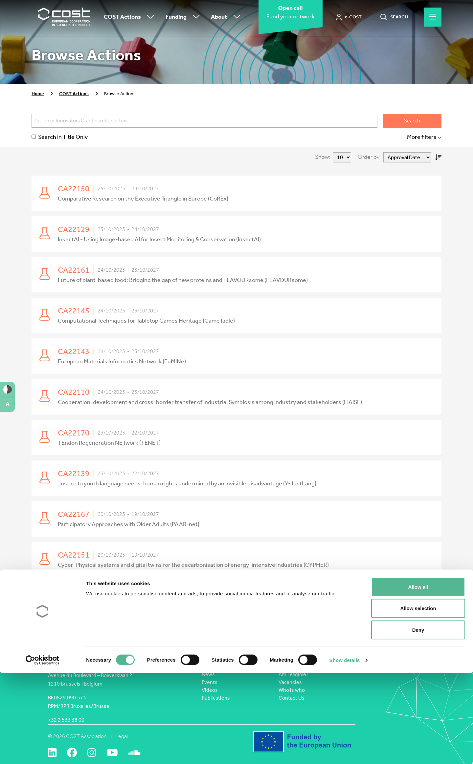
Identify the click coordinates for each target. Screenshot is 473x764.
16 (235, 595)
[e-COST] (349, 17)
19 (269, 595)
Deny (418, 721)
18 (258, 595)
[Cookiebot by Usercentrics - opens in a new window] (42, 751)
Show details (344, 751)
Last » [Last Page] (344, 595)
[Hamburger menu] (432, 17)
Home (38, 93)
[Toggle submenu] (149, 17)
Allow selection (418, 699)
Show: (322, 157)
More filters (424, 137)
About (227, 17)
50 (312, 595)
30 (289, 595)
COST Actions (130, 17)
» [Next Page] (330, 595)
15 (224, 595)
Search (412, 120)
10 (203, 595)
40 (301, 595)
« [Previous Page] (184, 595)
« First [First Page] (171, 595)
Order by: (369, 157)
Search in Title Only (60, 137)
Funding (184, 17)
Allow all (418, 678)
